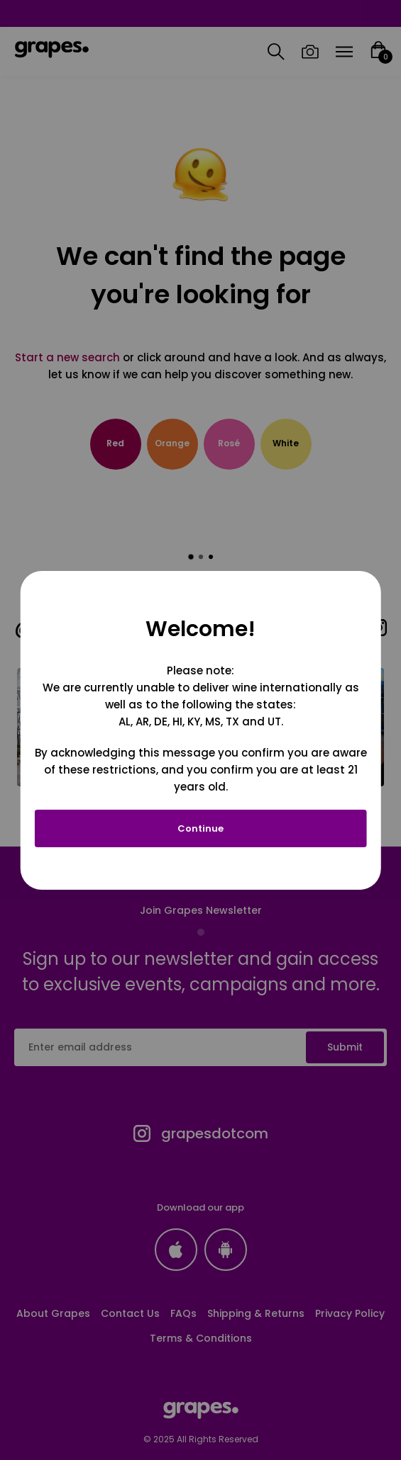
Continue (200, 828)
